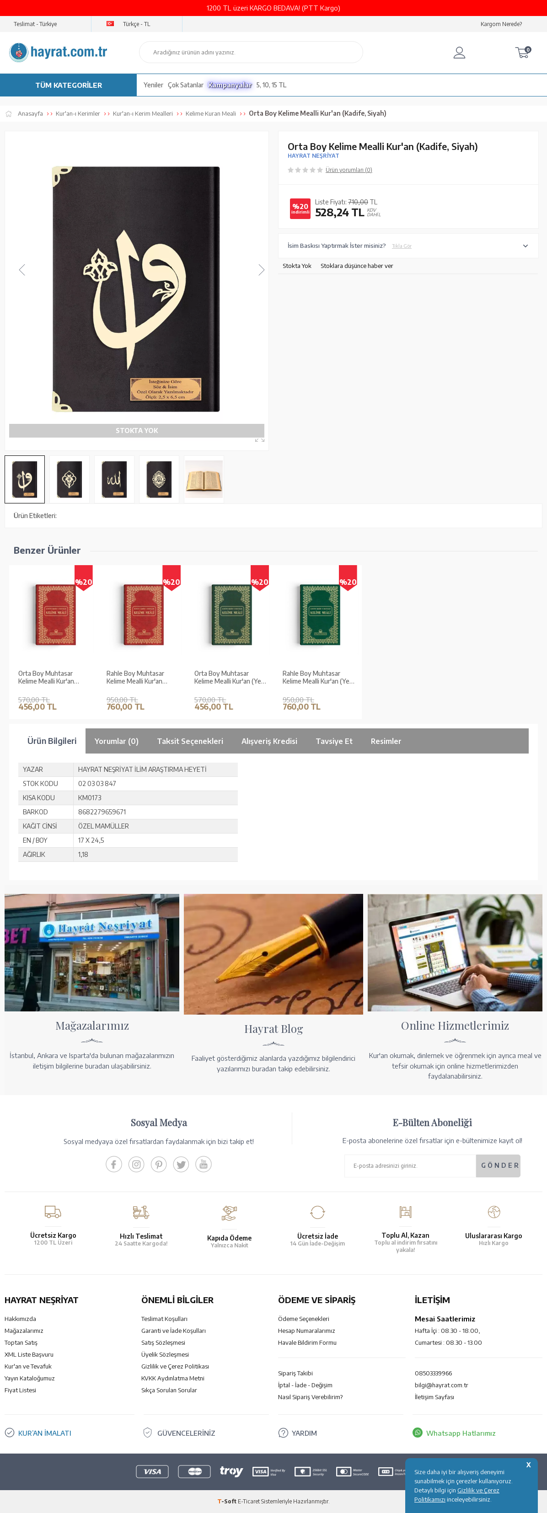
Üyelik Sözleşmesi (165, 1354)
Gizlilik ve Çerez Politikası (175, 1366)
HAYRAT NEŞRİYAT (313, 155)
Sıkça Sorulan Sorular (169, 1390)
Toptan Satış (21, 1342)
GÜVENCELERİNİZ (186, 1433)
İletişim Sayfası (434, 1397)
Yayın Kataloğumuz (30, 1378)
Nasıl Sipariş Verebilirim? (310, 1397)
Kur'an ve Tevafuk (28, 1366)
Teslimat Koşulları (164, 1318)
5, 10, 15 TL (271, 85)
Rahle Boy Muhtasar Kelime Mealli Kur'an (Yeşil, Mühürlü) (319, 677)
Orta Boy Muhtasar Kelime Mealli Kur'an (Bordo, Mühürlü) (46, 677)
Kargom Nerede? (501, 24)
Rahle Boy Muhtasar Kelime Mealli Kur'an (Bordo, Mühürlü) (135, 677)
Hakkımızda (20, 1318)
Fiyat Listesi (20, 1390)
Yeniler (153, 85)
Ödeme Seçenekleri (303, 1318)
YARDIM (304, 1433)
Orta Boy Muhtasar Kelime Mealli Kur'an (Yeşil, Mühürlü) (231, 677)
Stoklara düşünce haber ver (357, 265)
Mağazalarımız (24, 1330)
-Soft (227, 1501)
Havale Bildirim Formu (307, 1342)
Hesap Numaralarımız (306, 1330)
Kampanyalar (230, 85)
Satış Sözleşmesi (163, 1342)
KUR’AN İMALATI (44, 1433)
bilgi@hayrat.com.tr (441, 1385)
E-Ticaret (249, 1501)
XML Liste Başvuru (29, 1354)
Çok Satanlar (186, 85)
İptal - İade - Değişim (305, 1385)
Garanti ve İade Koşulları (173, 1330)
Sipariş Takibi (295, 1373)
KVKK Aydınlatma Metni (172, 1378)
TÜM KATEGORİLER (68, 85)
